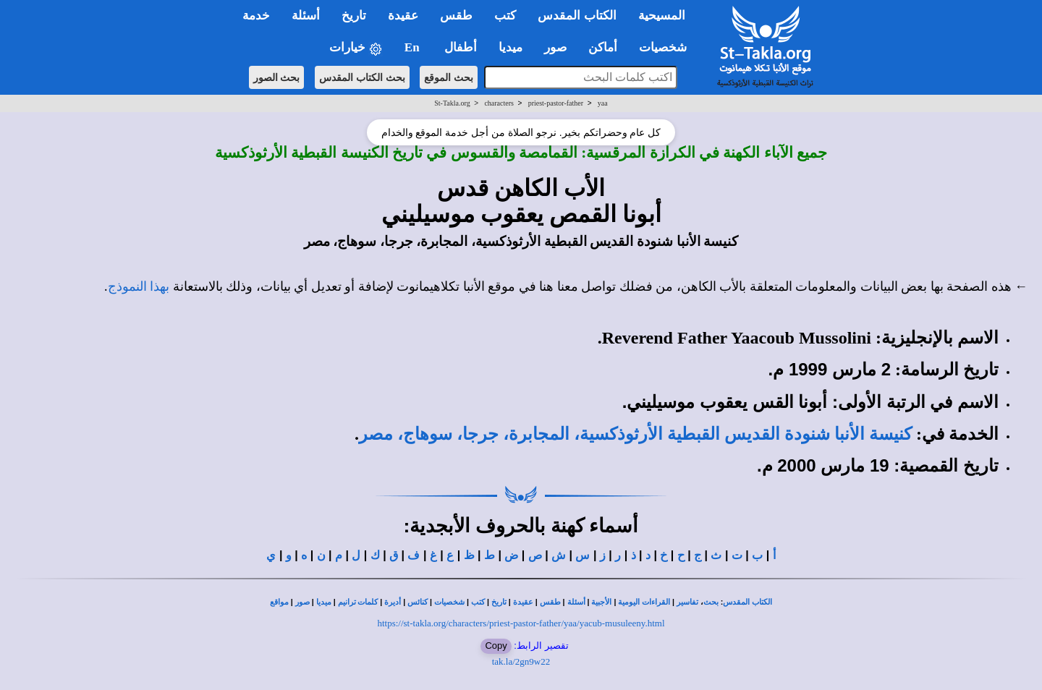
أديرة (392, 602)
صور (302, 602)
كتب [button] (505, 15)
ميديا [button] (510, 47)
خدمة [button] (256, 15)
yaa (603, 103)
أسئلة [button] (306, 15)
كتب (478, 602)
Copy (496, 645)
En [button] (413, 47)
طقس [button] (456, 15)
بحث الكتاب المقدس (362, 77)
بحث (711, 602)
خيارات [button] (356, 48)
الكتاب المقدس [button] (577, 15)
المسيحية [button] (661, 15)
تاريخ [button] (354, 15)
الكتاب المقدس (747, 602)
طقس (550, 602)
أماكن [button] (602, 47)
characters (499, 103)
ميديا (323, 602)
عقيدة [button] (403, 15)
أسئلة (576, 602)
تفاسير (687, 602)
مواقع (279, 602)
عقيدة (523, 602)
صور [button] (555, 47)
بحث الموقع (448, 77)
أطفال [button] (460, 47)
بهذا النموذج (139, 286)
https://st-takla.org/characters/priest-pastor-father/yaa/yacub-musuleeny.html (520, 623)
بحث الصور (276, 77)
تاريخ (499, 602)
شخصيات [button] (667, 47)
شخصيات (449, 602)
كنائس (417, 602)
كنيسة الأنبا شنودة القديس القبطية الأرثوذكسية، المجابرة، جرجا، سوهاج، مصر (635, 434)
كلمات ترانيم (358, 602)
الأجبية (601, 602)
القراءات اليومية (644, 602)
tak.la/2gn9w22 (521, 661)
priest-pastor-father (555, 103)
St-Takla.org (452, 103)
